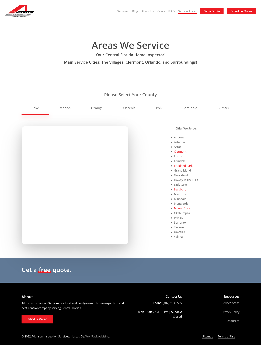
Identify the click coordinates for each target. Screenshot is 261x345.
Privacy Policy (230, 312)
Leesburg (180, 189)
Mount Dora (182, 208)
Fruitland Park (183, 166)
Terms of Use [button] (226, 336)
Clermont (180, 151)
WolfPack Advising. (97, 336)
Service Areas (230, 303)
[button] (35, 108)
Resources (232, 321)
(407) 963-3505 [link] (172, 303)
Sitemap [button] (207, 336)
